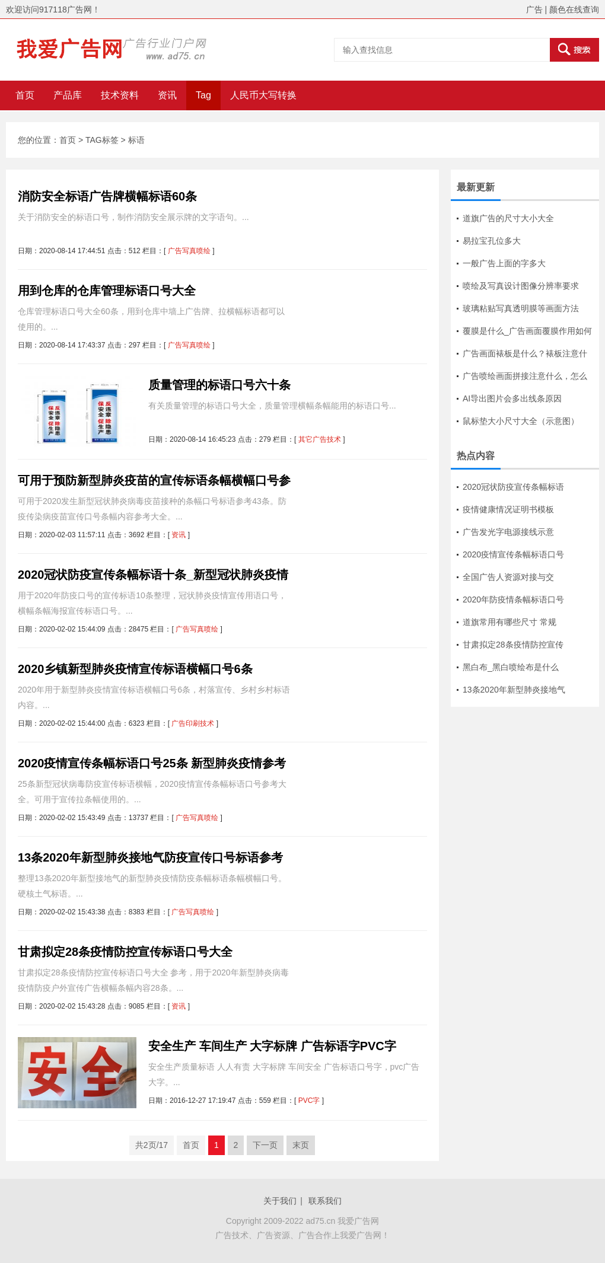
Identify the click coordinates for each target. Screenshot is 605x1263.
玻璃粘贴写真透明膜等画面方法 (521, 308)
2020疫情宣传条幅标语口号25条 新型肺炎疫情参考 (152, 763)
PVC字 (309, 1100)
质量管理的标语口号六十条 (219, 384)
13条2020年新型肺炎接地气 (514, 689)
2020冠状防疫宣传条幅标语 (513, 487)
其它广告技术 (319, 439)
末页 (300, 1145)
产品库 (67, 95)
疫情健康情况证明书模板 (508, 509)
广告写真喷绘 (189, 251)
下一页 (265, 1145)
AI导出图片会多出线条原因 (512, 398)
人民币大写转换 (263, 95)
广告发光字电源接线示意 (508, 532)
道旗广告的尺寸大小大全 (508, 218)
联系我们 (325, 1200)
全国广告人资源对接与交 (508, 577)
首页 (24, 95)
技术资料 (120, 95)
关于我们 (280, 1200)
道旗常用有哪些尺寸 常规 (509, 622)
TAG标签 (102, 140)
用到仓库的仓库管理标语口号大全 (107, 290)
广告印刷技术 (192, 723)
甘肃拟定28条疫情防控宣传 (513, 644)
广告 (534, 9)
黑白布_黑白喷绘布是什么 (511, 667)
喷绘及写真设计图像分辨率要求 (521, 286)
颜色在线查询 (574, 9)
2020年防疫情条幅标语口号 (513, 599)
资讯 (167, 95)
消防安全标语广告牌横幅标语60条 (107, 196)
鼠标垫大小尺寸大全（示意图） (521, 421)
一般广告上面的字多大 (504, 263)
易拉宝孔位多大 (492, 240)
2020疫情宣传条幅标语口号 (513, 554)
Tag (203, 95)
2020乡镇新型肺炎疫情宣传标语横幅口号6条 (135, 668)
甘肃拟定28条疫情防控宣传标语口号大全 (125, 951)
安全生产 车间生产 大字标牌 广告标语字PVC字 (272, 1045)
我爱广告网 (358, 1221)
